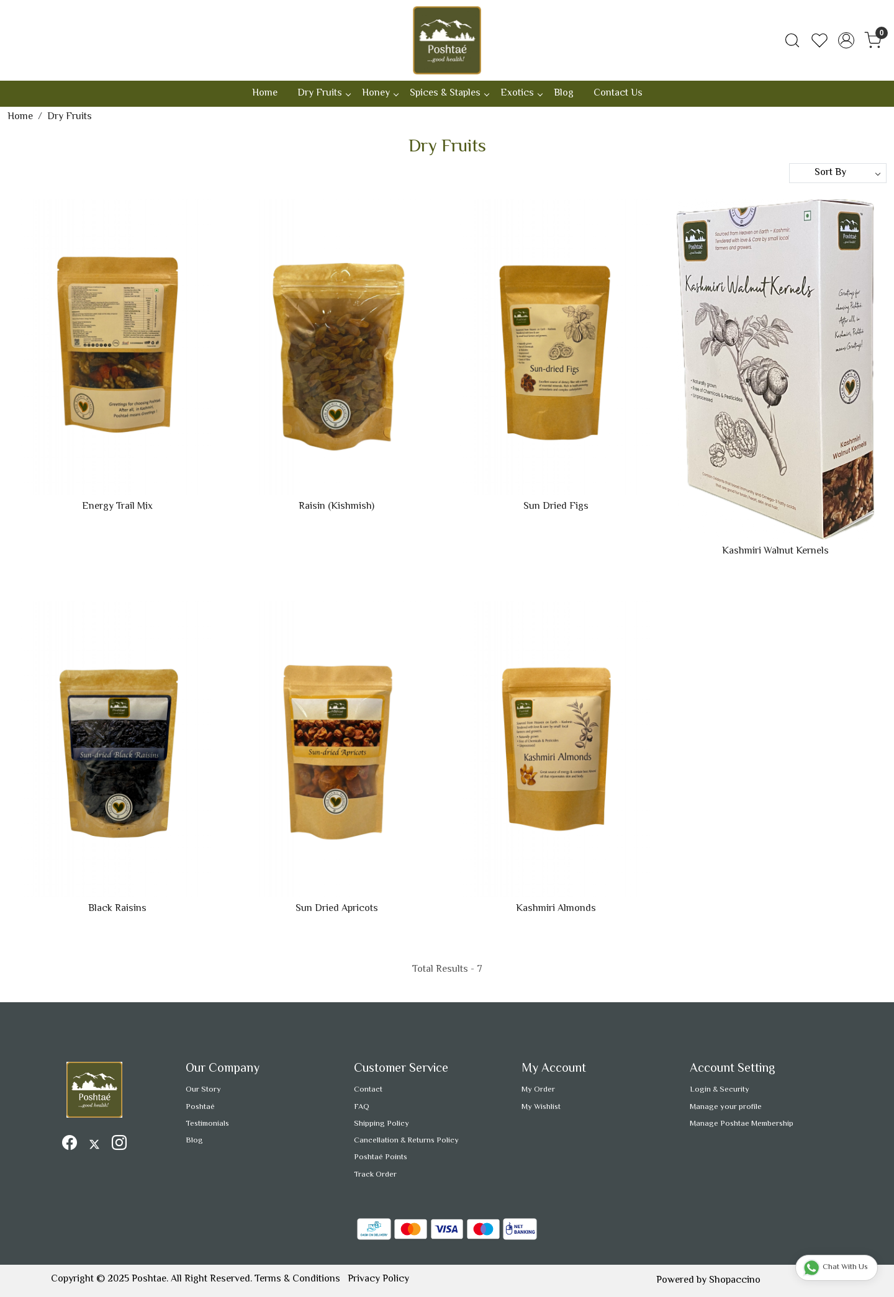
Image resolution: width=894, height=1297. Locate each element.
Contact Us (618, 93)
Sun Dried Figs (556, 507)
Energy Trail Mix (117, 507)
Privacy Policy (378, 1279)
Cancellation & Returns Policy (406, 1140)
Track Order (375, 1175)
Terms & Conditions (297, 1279)
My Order (538, 1090)
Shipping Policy (381, 1124)
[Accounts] (846, 40)
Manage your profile (726, 1107)
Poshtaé (200, 1107)
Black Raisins (117, 909)
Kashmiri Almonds (556, 909)
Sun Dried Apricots (337, 909)
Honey (380, 93)
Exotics (521, 93)
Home (265, 93)
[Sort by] (838, 173)
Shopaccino (735, 1280)
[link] (792, 40)
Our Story (203, 1090)
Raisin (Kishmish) (336, 507)
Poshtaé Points (380, 1157)
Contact (368, 1090)
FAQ (361, 1107)
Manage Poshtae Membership (741, 1124)
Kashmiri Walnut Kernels (775, 551)
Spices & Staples (449, 93)
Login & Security (719, 1090)
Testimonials (207, 1124)
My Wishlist (541, 1107)
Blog (564, 93)
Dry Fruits (323, 93)
